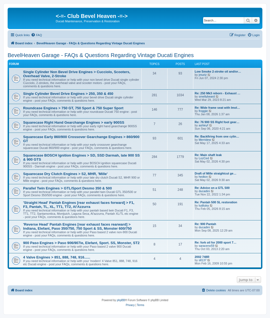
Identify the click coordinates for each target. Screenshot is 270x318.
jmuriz (203, 74)
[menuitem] (36, 35)
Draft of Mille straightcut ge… (215, 173)
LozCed (204, 158)
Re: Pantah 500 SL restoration (216, 202)
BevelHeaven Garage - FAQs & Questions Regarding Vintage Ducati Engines (101, 55)
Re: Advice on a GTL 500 (212, 187)
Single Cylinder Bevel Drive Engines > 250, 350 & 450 (68, 94)
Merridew (205, 139)
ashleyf (203, 125)
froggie (203, 111)
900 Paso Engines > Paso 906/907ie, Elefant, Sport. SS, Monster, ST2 (81, 243)
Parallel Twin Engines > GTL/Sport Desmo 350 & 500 (67, 188)
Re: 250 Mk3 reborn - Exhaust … (217, 93)
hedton (203, 176)
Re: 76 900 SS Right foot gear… (217, 122)
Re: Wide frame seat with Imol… (217, 107)
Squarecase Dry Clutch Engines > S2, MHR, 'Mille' (65, 174)
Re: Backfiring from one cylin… (217, 136)
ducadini (204, 191)
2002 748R (202, 256)
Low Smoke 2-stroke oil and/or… (218, 71)
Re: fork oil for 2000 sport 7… (215, 242)
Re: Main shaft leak (208, 155)
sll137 (203, 260)
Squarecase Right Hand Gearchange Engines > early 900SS (73, 122)
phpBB (121, 300)
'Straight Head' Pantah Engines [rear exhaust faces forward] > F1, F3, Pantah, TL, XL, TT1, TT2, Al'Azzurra (78, 205)
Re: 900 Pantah (205, 224)
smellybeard (207, 96)
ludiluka (204, 205)
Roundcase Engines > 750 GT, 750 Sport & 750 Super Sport (73, 108)
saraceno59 (207, 245)
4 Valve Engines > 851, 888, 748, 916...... (56, 257)
